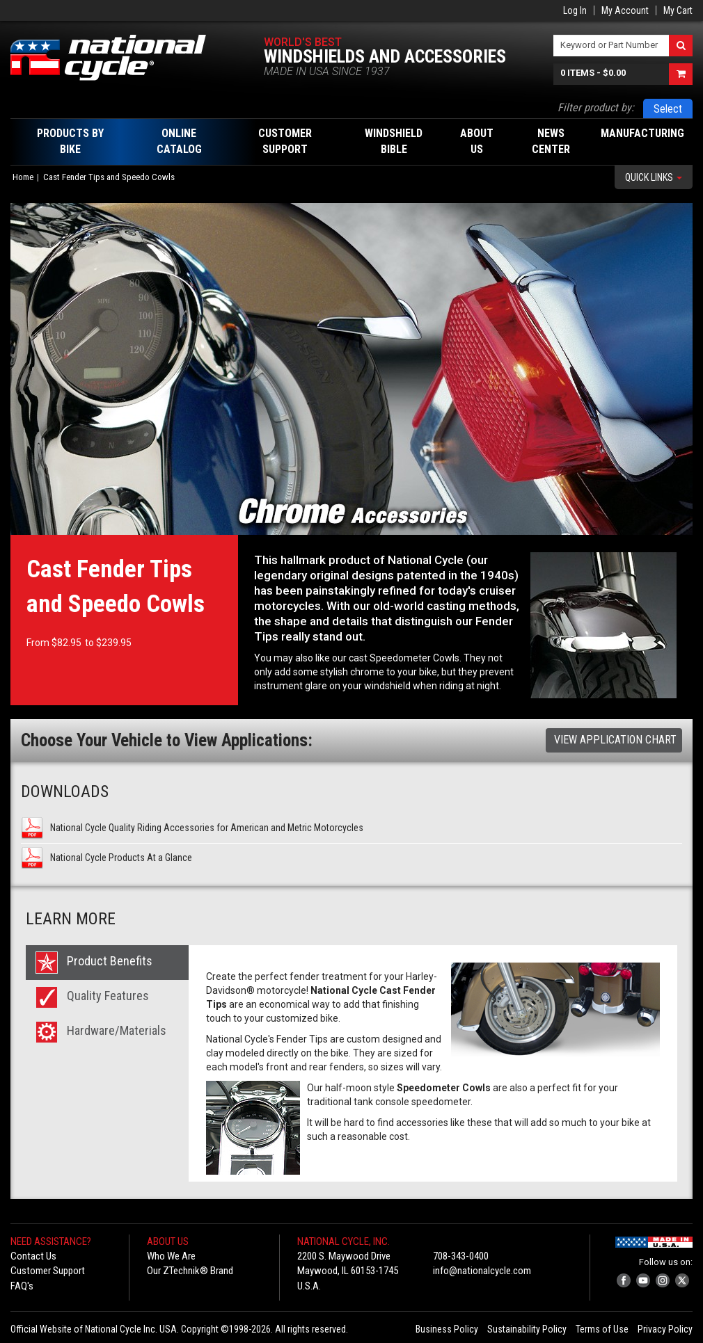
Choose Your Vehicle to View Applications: (167, 740)
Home (23, 177)
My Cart (678, 10)
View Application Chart (615, 739)
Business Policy (447, 1329)
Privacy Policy (665, 1329)
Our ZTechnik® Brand (190, 1270)
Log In (575, 10)
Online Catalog (179, 141)
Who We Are (171, 1256)
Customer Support (47, 1270)
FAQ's (21, 1286)
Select (668, 108)
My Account (625, 10)
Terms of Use (602, 1329)
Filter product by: (596, 107)
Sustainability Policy (527, 1329)
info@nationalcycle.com (482, 1270)
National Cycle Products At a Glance (121, 857)
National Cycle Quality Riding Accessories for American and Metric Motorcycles (206, 827)
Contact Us (33, 1256)
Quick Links (653, 177)
